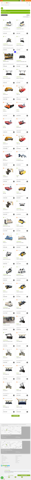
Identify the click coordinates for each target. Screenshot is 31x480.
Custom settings (10, 475)
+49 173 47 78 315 (18, 452)
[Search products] (15, 5)
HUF (20, 0)
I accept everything (24, 475)
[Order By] (26, 17)
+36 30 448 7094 (4, 437)
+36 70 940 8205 (18, 437)
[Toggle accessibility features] (19, 0)
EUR (22, 0)
